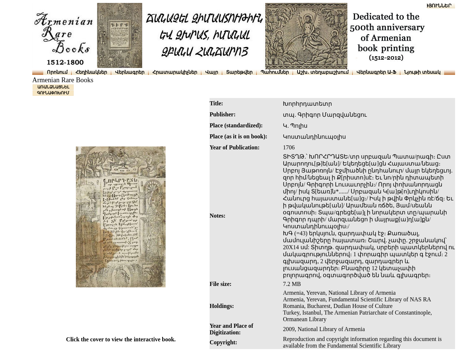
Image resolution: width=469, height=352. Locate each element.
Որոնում (57, 72)
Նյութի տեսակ (422, 72)
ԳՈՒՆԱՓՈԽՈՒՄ (53, 93)
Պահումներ (275, 72)
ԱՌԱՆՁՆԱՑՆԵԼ (53, 87)
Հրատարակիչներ (174, 72)
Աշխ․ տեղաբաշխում (322, 72)
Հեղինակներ (91, 72)
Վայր (211, 72)
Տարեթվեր (239, 72)
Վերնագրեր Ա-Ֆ (376, 72)
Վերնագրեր (129, 72)
